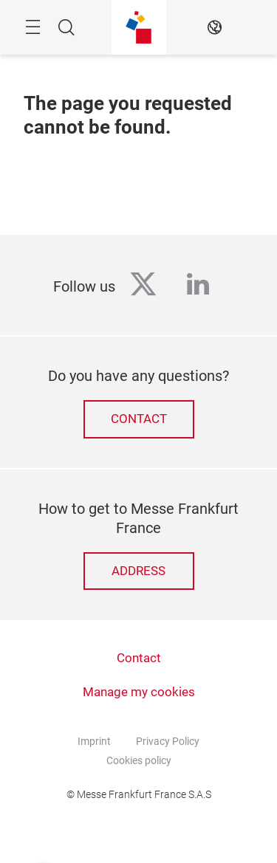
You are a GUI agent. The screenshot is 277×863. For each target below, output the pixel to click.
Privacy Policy (167, 741)
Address (138, 571)
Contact (139, 419)
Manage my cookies (139, 692)
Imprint (94, 741)
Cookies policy (138, 760)
